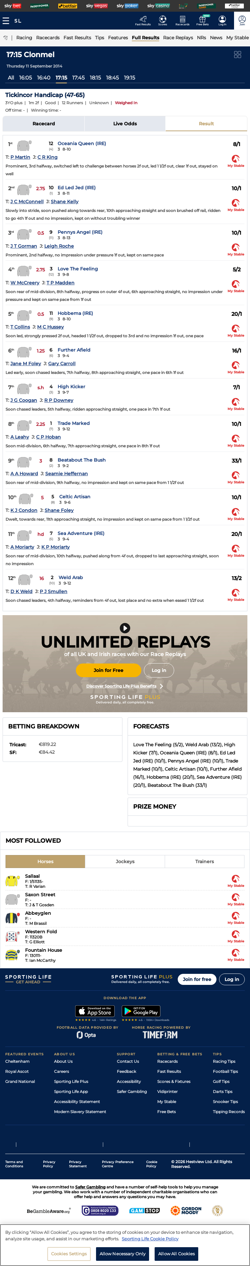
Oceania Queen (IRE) (82, 143)
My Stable (166, 1101)
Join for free (197, 979)
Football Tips (225, 1071)
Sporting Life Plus (71, 1081)
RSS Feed (63, 1121)
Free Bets (166, 1111)
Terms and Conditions (14, 1171)
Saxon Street (40, 895)
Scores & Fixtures (173, 1081)
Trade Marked (74, 423)
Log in (159, 670)
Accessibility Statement (77, 1101)
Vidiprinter (167, 1091)
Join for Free (108, 670)
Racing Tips (224, 1061)
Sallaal (32, 876)
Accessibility (129, 1081)
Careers (61, 1071)
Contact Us (128, 1061)
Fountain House (43, 950)
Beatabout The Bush (82, 460)
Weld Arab (71, 577)
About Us (63, 1061)
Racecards (167, 1061)
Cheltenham (17, 1061)
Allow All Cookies (176, 1256)
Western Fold (41, 932)
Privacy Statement (78, 1171)
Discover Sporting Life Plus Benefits (124, 686)
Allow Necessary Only (123, 1256)
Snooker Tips (225, 1101)
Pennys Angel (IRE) (80, 232)
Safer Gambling (132, 1091)
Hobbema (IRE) (75, 313)
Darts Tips (222, 1091)
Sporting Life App (71, 1091)
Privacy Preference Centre (117, 1171)
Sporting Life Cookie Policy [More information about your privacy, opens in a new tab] (150, 1240)
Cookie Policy (151, 1171)
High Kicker (71, 387)
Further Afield (74, 350)
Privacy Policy (49, 1171)
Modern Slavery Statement (80, 1111)
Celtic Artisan (74, 497)
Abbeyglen (38, 913)
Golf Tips (221, 1081)
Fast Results (169, 1071)
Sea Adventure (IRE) (81, 533)
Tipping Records (229, 1111)
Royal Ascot (17, 1071)
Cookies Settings (69, 1256)
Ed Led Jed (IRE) (77, 188)
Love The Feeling (78, 269)
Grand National (20, 1081)
